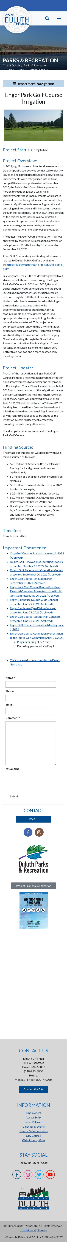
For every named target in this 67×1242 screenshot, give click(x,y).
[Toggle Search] (47, 18)
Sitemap (42, 1230)
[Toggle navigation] (58, 18)
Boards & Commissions (33, 1131)
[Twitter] (39, 1175)
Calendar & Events (34, 1126)
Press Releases (34, 1122)
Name (10, 677)
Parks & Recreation (35, 65)
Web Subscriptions (33, 1140)
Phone (9, 691)
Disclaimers (27, 1230)
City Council (33, 1135)
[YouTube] (50, 1175)
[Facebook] (17, 1175)
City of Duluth (11, 65)
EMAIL (33, 819)
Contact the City (34, 1089)
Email (9, 704)
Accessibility (33, 1117)
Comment (12, 717)
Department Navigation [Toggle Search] (33, 84)
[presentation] (32, 779)
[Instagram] (28, 1175)
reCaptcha (12, 768)
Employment (33, 1112)
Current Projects (38, 69)
